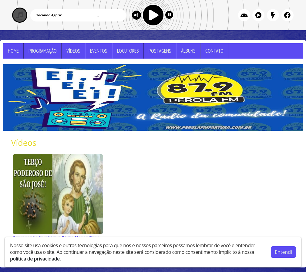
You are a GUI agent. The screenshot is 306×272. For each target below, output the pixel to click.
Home (13, 51)
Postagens (160, 51)
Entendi (283, 251)
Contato (214, 51)
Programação (43, 51)
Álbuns (188, 51)
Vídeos (73, 51)
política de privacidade (35, 258)
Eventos (98, 51)
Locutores (128, 51)
